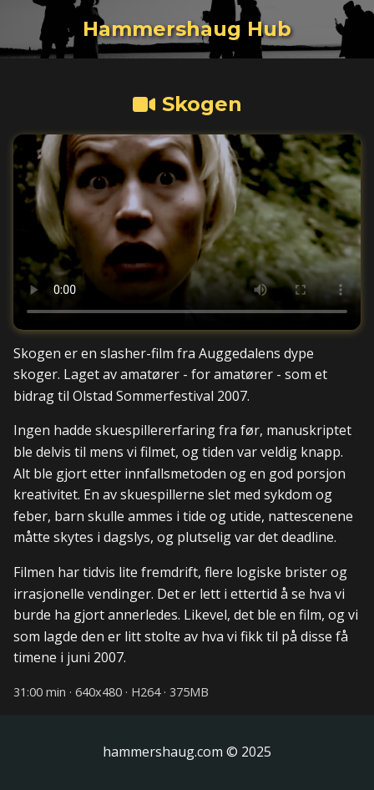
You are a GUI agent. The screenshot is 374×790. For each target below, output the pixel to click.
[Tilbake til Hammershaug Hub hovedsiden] (187, 29)
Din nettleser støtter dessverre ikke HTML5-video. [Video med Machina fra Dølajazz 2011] (187, 232)
